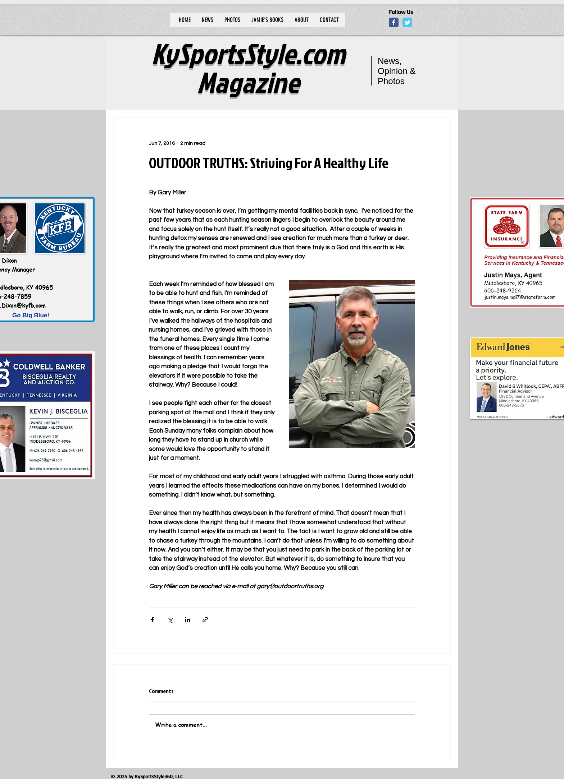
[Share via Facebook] (152, 619)
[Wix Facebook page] (394, 22)
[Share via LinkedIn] (187, 619)
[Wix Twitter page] (407, 22)
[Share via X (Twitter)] (170, 619)
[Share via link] (205, 619)
